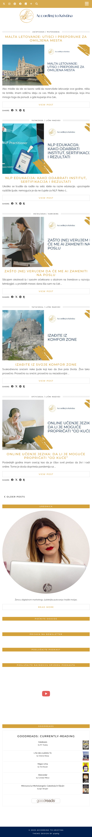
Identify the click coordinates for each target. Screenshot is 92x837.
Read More (46, 607)
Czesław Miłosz (43, 778)
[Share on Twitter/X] (16, 110)
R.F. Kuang (44, 745)
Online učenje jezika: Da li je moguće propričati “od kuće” (46, 456)
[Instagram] (9, 3)
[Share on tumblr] (24, 110)
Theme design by (46, 834)
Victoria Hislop (44, 756)
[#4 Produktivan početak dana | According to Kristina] (46, 693)
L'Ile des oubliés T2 (43, 753)
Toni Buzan (44, 767)
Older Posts (14, 496)
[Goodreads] (26, 3)
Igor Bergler (43, 789)
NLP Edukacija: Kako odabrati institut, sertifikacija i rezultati (46, 180)
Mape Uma (43, 764)
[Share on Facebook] (12, 110)
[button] (88, 3)
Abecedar (42, 775)
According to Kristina (50, 830)
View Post (46, 104)
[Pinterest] (15, 3)
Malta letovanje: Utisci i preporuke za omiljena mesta (46, 38)
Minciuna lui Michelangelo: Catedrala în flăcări (42, 786)
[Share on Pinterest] (20, 110)
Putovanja (53, 32)
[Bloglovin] (31, 3)
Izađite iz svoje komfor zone (46, 364)
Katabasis (42, 742)
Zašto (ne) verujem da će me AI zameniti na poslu (46, 273)
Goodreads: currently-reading (46, 736)
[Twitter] (4, 3)
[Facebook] (20, 3)
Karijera (53, 214)
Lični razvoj (53, 120)
